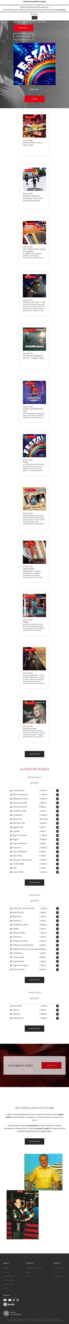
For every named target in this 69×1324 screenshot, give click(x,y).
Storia (5, 1288)
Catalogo (6, 1272)
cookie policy (61, 9)
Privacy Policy (58, 1268)
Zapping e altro (8, 1284)
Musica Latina (8, 1280)
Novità (5, 1268)
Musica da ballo (9, 1276)
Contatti (29, 1276)
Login (28, 1272)
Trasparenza (58, 1276)
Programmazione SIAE (34, 1268)
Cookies (56, 1272)
